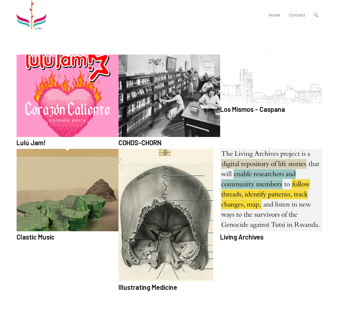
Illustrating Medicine (148, 287)
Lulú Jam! (31, 143)
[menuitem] (316, 15)
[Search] (316, 15)
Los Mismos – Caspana (252, 109)
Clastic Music (36, 237)
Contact (297, 15)
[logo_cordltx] (31, 15)
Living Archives (242, 237)
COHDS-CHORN (140, 143)
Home (274, 15)
